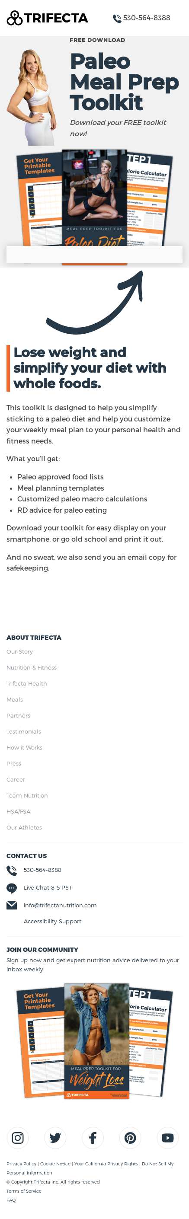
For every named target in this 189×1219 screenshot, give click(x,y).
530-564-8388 (42, 869)
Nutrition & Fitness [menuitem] (31, 667)
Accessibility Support (52, 921)
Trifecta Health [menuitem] (26, 683)
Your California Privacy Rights (106, 1163)
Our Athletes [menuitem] (24, 827)
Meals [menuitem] (14, 699)
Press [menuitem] (13, 763)
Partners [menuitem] (18, 715)
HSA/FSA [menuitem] (18, 811)
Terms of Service (24, 1190)
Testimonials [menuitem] (23, 731)
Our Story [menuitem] (19, 651)
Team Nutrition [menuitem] (27, 795)
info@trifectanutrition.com (60, 905)
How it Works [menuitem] (24, 747)
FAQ (11, 1200)
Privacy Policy (22, 1163)
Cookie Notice (56, 1163)
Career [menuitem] (15, 779)
